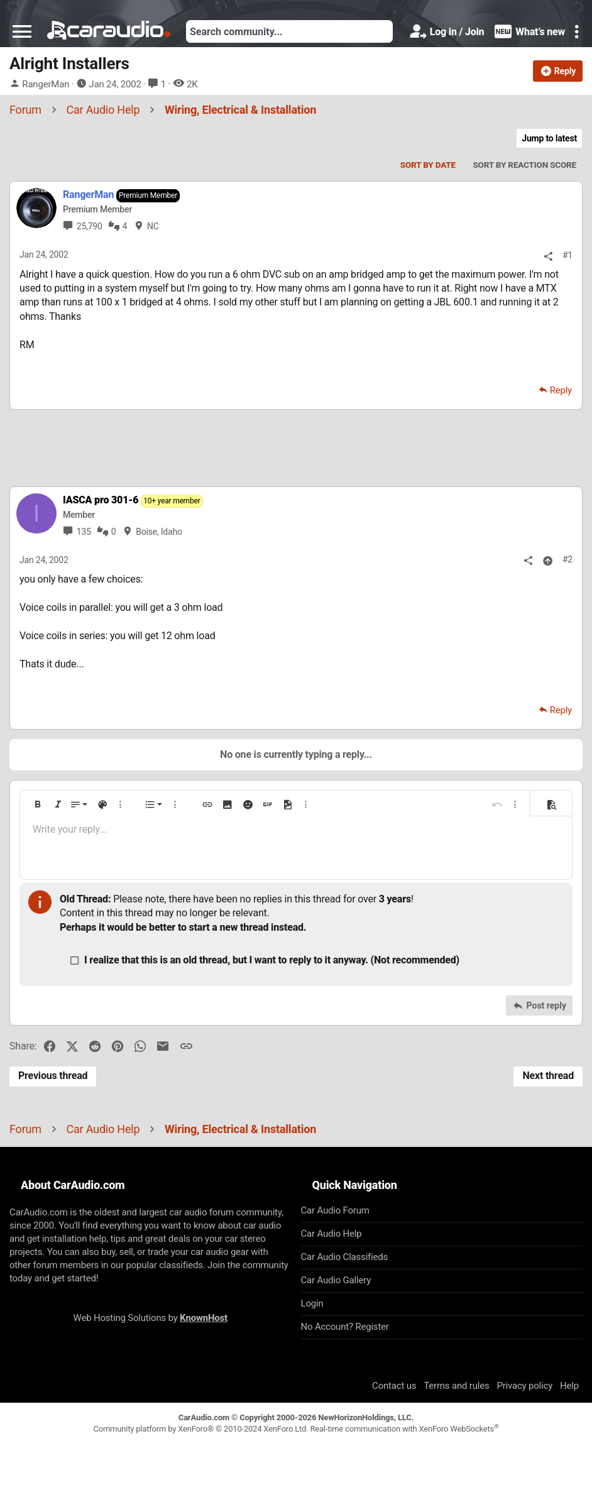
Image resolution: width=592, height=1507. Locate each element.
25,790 (89, 226)
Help (569, 1385)
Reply (561, 390)
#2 (567, 559)
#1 (567, 255)
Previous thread (52, 1076)
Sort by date (428, 165)
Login (312, 1303)
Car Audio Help (331, 1233)
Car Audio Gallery (336, 1280)
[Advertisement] (296, 447)
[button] (22, 31)
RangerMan (45, 84)
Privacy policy (524, 1385)
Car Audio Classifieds (344, 1257)
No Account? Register (345, 1326)
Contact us (394, 1385)
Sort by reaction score (524, 165)
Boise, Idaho (159, 532)
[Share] (548, 256)
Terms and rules (456, 1385)
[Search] (289, 31)
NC (153, 226)
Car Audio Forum (335, 1210)
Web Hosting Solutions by (150, 1317)
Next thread (548, 1076)
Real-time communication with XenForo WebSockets (404, 1428)
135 (84, 532)
